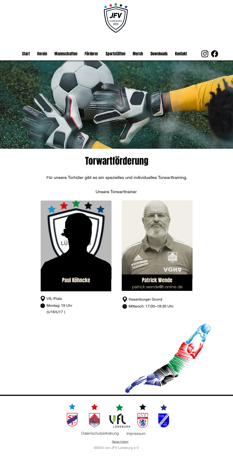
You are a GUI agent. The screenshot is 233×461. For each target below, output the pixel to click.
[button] (42, 54)
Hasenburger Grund (145, 299)
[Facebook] (214, 53)
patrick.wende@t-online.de (157, 286)
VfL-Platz (55, 298)
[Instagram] (204, 53)
